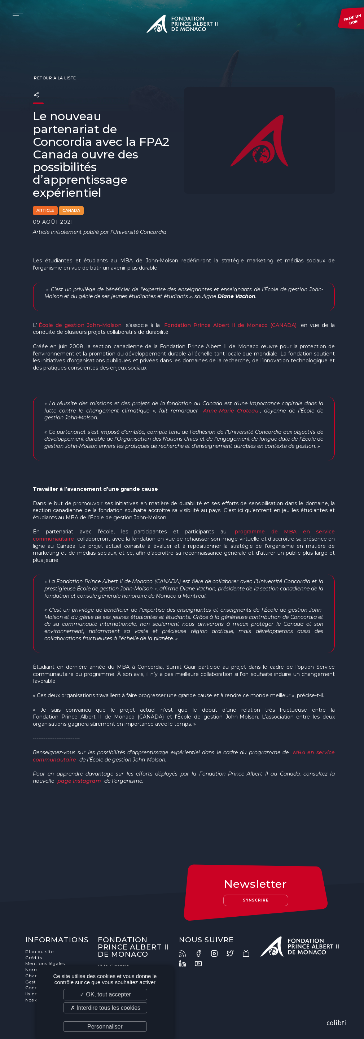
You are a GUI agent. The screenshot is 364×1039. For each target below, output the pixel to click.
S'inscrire (255, 900)
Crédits (34, 958)
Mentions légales (45, 964)
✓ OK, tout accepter (105, 994)
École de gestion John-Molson (80, 325)
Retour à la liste (54, 77)
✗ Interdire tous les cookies (105, 1008)
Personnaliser (105, 1026)
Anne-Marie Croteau (230, 410)
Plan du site (40, 952)
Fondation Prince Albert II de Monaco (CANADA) (230, 325)
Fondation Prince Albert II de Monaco (182, 25)
